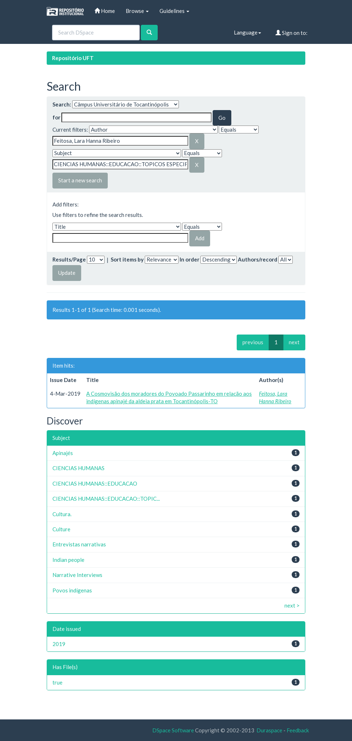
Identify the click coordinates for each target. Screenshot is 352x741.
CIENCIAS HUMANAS (78, 468)
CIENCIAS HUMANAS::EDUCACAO (94, 483)
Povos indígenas (72, 590)
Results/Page (69, 259)
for (56, 117)
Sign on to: (291, 32)
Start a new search (80, 180)
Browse (137, 11)
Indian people (68, 559)
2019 (58, 644)
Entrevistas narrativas (79, 544)
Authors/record (257, 259)
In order (189, 259)
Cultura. (61, 514)
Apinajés (62, 453)
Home (104, 11)
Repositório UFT (73, 58)
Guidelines (174, 11)
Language (247, 32)
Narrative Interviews (77, 575)
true (57, 682)
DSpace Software (173, 730)
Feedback (298, 730)
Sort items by (127, 259)
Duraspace (269, 730)
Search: (61, 104)
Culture (61, 529)
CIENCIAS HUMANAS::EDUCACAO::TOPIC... (106, 498)
